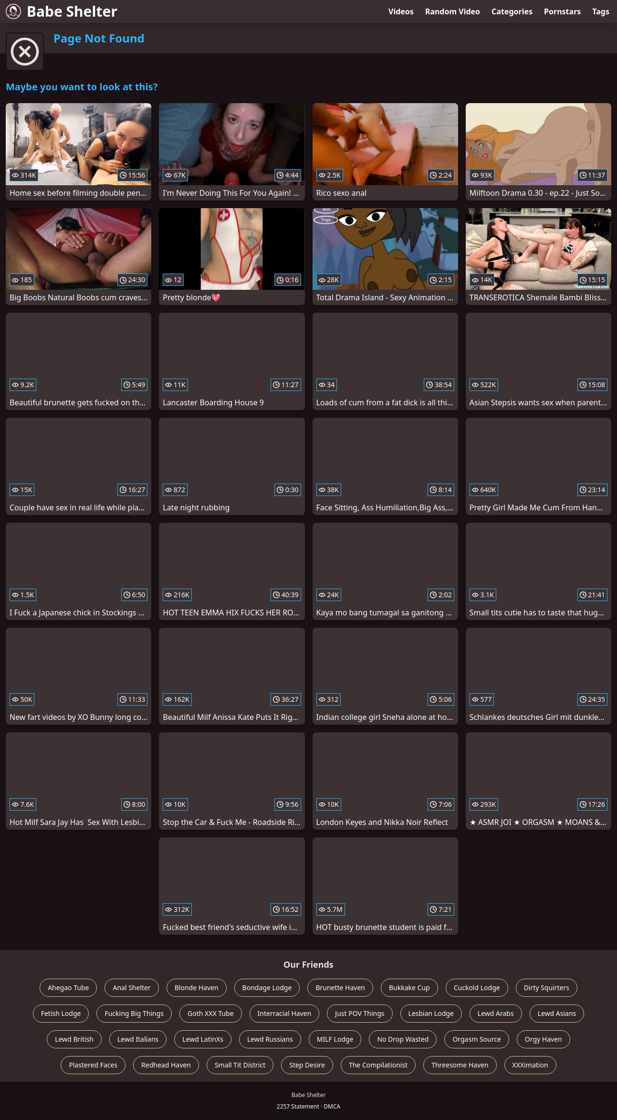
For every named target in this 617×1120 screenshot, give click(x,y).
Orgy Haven (543, 1039)
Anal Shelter (131, 987)
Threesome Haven (459, 1064)
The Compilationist (378, 1064)
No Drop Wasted (403, 1039)
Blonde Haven (197, 987)
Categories (512, 11)
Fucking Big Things (134, 1013)
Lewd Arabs (496, 1013)
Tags (600, 11)
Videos (401, 11)
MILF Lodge (335, 1039)
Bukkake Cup (409, 987)
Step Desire (307, 1064)
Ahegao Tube (68, 987)
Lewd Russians (270, 1039)
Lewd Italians (137, 1039)
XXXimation (530, 1064)
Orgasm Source (476, 1039)
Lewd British (74, 1039)
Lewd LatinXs (202, 1039)
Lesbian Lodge (431, 1013)
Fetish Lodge (61, 1013)
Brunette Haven (340, 987)
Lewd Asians (557, 1013)
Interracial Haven (285, 1013)
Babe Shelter (61, 11)
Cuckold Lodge (477, 987)
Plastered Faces (93, 1064)
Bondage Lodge (267, 987)
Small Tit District (240, 1064)
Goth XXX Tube (211, 1013)
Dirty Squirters (546, 987)
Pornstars (562, 11)
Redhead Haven (166, 1064)
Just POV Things (359, 1013)
